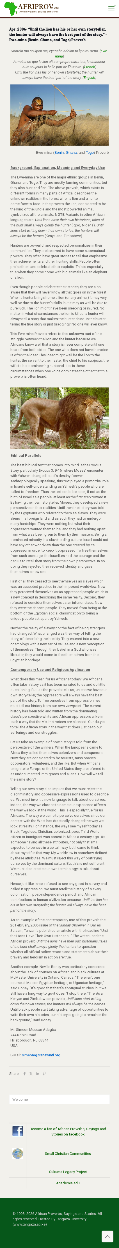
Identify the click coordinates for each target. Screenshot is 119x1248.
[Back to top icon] (107, 1236)
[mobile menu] (111, 8)
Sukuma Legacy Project (68, 1172)
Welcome (20, 1099)
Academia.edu (68, 1183)
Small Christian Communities (68, 1153)
